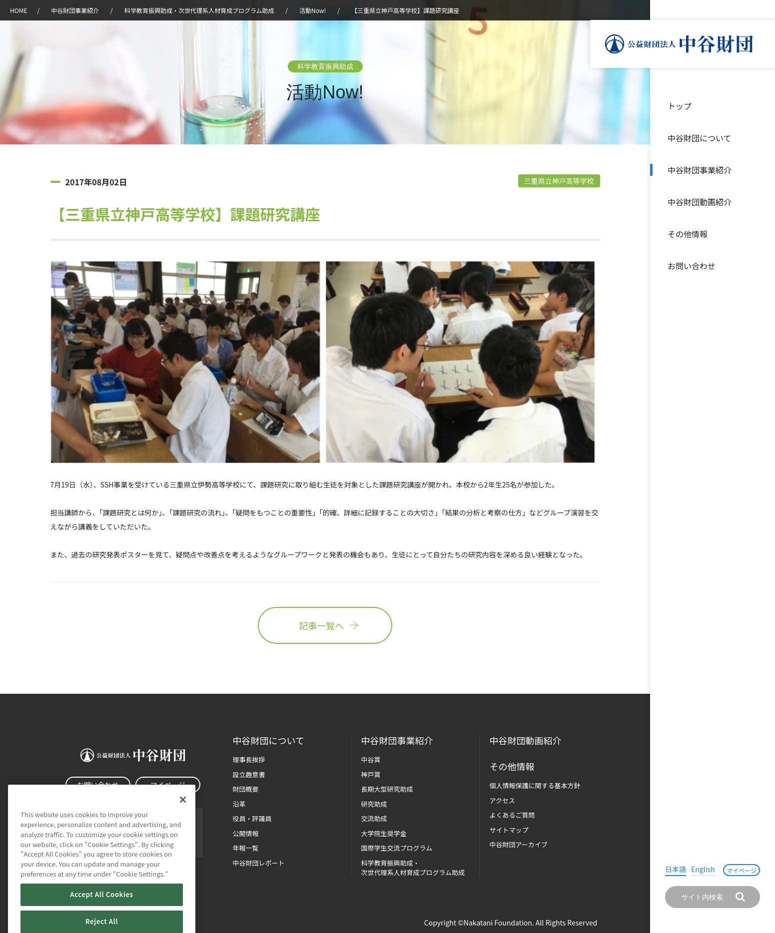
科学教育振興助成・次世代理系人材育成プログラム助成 (199, 10)
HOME (18, 10)
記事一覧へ (325, 625)
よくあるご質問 (512, 815)
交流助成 (374, 818)
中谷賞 (371, 759)
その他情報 (688, 234)
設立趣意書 (249, 774)
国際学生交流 (397, 848)
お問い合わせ (692, 266)
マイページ (742, 870)
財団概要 (246, 789)
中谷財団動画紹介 (700, 202)
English (703, 869)
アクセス (502, 800)
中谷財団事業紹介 (700, 170)
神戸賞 (371, 774)
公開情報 (246, 833)
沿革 (761, 202)
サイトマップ (509, 830)
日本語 (675, 869)
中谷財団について (700, 138)
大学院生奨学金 (384, 833)
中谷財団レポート (259, 863)
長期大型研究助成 (387, 789)
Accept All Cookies (101, 909)
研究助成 (374, 804)
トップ (680, 106)
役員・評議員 (252, 818)
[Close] (183, 815)
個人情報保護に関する (535, 785)
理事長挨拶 (249, 759)
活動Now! (312, 10)
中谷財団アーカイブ (519, 844)
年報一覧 (246, 848)
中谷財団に (268, 740)
